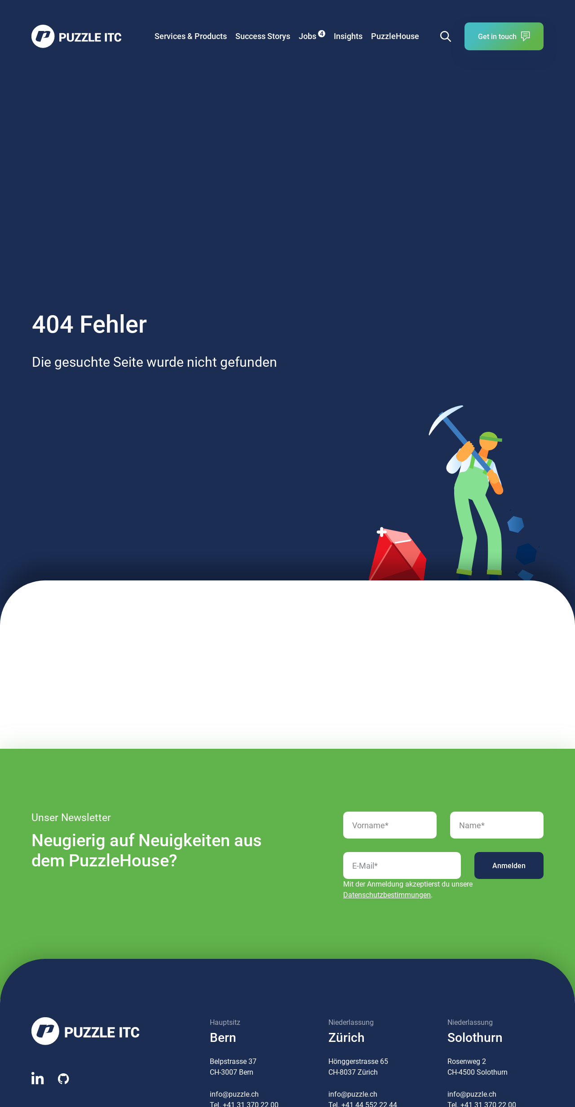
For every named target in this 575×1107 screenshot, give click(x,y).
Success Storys (262, 36)
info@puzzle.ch (234, 1094)
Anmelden (509, 865)
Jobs (312, 35)
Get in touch (504, 36)
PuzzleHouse (395, 36)
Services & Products (191, 36)
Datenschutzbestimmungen (387, 895)
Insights (348, 36)
